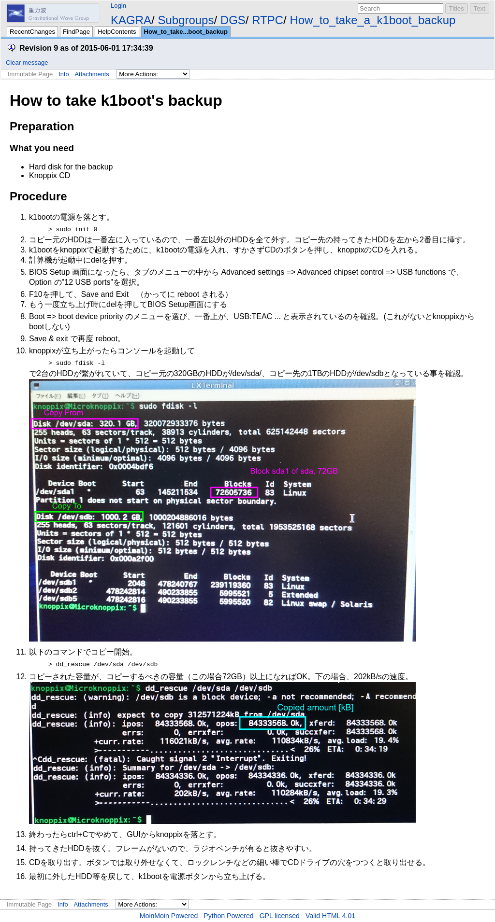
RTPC (267, 20)
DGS (233, 20)
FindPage (76, 31)
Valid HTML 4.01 (330, 916)
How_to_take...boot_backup (186, 31)
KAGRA (131, 20)
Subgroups (186, 20)
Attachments (92, 74)
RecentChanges (32, 31)
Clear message (27, 62)
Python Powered (228, 916)
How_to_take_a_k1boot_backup (372, 20)
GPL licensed (280, 916)
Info (63, 74)
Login (118, 5)
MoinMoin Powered (169, 916)
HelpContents (117, 31)
